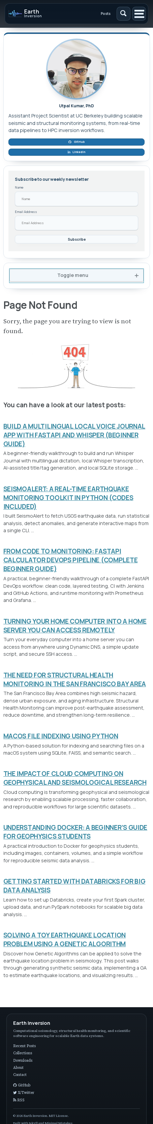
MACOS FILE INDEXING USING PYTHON (60, 736)
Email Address (26, 212)
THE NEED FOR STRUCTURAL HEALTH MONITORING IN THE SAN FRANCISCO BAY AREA (74, 679)
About (18, 1067)
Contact (20, 1074)
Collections (22, 1053)
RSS (19, 1100)
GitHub (76, 142)
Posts (106, 13)
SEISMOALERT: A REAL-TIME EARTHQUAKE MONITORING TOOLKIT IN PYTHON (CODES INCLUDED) (68, 497)
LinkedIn (76, 152)
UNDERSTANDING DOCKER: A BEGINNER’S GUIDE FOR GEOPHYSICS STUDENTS (75, 832)
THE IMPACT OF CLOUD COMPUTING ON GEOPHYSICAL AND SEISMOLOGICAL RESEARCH (75, 778)
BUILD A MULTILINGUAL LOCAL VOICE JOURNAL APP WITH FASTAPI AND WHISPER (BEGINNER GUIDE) (74, 435)
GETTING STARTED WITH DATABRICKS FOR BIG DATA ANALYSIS (74, 885)
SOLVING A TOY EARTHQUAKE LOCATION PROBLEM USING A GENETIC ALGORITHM (64, 939)
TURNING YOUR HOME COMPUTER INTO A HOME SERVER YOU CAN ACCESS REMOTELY (75, 625)
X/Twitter (23, 1092)
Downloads (22, 1060)
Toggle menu (72, 275)
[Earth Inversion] (37, 13)
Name (19, 187)
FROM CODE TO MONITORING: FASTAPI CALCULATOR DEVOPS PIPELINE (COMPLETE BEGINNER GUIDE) (70, 560)
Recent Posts (24, 1046)
